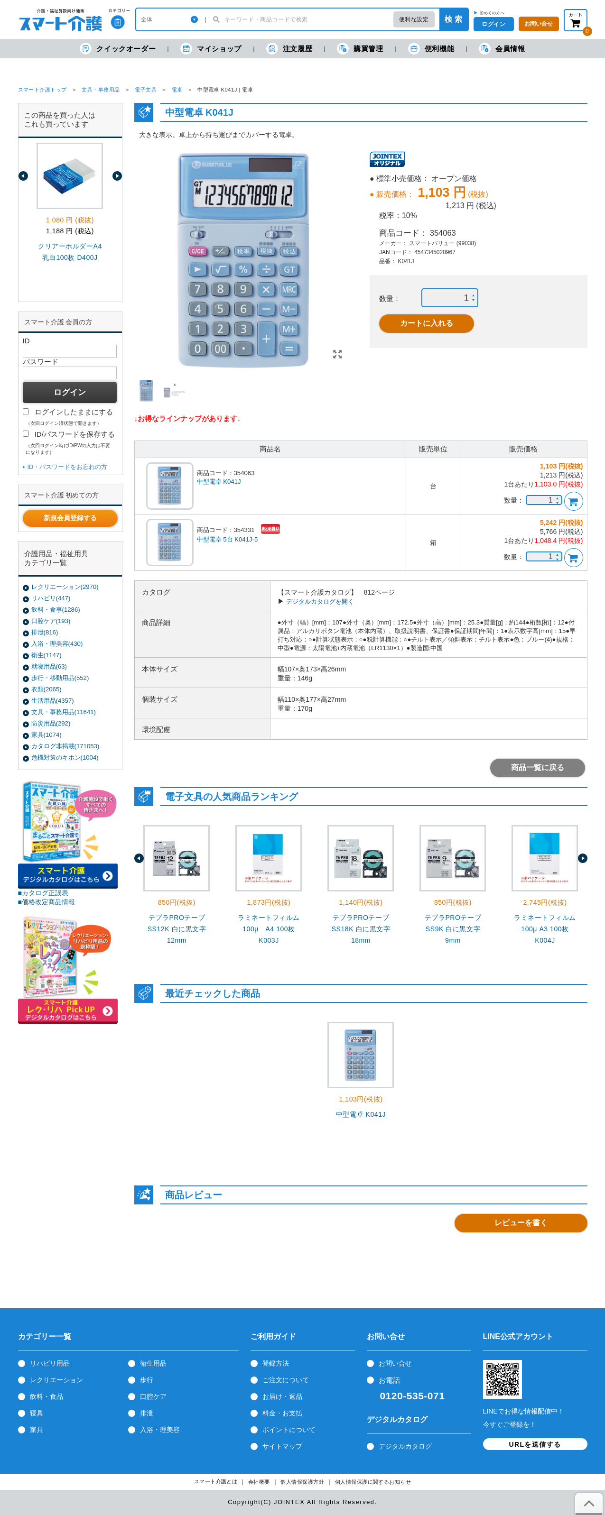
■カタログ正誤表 (43, 893)
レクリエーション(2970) (65, 586)
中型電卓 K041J (219, 481)
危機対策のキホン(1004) (65, 757)
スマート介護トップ (42, 89)
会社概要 (259, 1482)
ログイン (493, 24)
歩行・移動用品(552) (60, 677)
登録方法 (275, 1363)
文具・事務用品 (101, 89)
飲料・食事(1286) (55, 609)
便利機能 (431, 49)
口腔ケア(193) (51, 620)
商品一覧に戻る (537, 767)
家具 (36, 1429)
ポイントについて (289, 1429)
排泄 (146, 1413)
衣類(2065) (46, 689)
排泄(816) (44, 632)
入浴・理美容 (160, 1429)
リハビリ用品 (50, 1363)
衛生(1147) (46, 655)
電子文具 (146, 89)
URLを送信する (535, 1444)
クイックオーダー (118, 49)
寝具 (36, 1413)
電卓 (177, 89)
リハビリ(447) (51, 598)
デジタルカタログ (405, 1446)
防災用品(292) (51, 723)
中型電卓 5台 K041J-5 (227, 539)
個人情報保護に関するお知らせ (373, 1482)
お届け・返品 (282, 1396)
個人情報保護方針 (302, 1482)
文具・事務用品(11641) (63, 712)
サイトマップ (282, 1446)
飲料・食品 (46, 1396)
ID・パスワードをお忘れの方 (68, 467)
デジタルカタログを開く (320, 601)
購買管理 (360, 49)
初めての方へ (492, 12)
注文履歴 (289, 49)
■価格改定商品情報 (46, 902)
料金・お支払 (282, 1413)
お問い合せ (395, 1363)
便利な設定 (414, 19)
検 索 (453, 19)
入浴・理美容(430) (57, 643)
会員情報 (502, 49)
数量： (389, 298)
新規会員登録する (70, 518)
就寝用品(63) (49, 666)
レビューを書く (521, 1223)
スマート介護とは (216, 1481)
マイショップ (211, 49)
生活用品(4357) (52, 700)
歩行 (146, 1380)
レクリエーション (56, 1380)
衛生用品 (153, 1363)
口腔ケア (153, 1396)
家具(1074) (46, 734)
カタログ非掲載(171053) (65, 746)
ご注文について (285, 1380)
